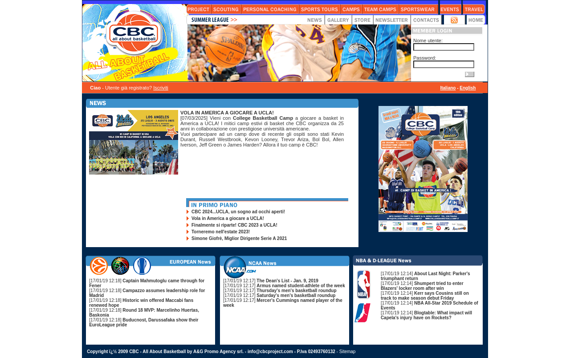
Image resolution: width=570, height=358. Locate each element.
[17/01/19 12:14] (422, 286)
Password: (424, 58)
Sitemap (347, 351)
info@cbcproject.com (270, 351)
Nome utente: (428, 40)
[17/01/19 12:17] (270, 280)
